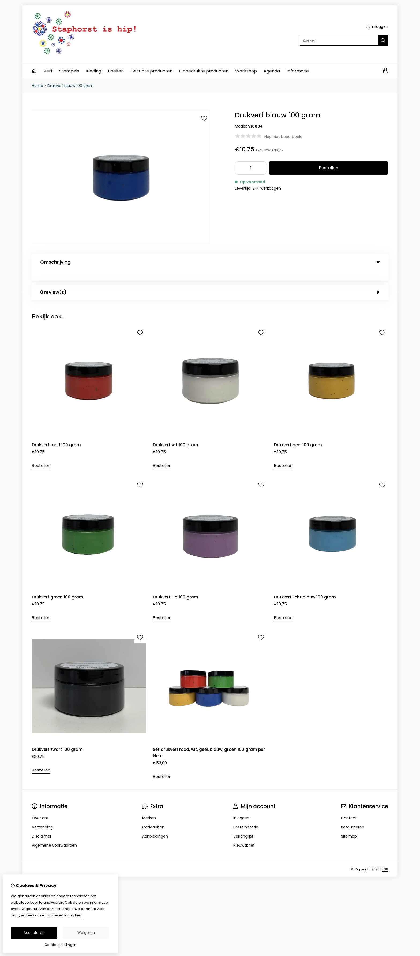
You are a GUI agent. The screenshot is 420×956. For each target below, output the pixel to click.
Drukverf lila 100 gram (175, 586)
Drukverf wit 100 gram (175, 434)
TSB (385, 858)
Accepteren (34, 932)
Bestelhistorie (245, 816)
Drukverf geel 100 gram (298, 434)
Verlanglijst (243, 825)
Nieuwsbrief (244, 834)
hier (78, 915)
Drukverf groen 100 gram (57, 586)
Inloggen (241, 807)
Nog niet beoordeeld (283, 136)
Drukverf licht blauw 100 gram (305, 586)
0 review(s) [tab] (210, 281)
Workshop (246, 71)
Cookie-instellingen (60, 944)
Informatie (298, 71)
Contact (349, 807)
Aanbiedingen (155, 825)
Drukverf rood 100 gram (56, 434)
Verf (47, 71)
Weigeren (86, 932)
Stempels (69, 71)
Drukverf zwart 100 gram (57, 738)
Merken (149, 807)
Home (37, 85)
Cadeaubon (153, 816)
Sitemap (349, 825)
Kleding (93, 71)
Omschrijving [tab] (210, 262)
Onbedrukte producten (203, 71)
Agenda (272, 71)
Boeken (116, 71)
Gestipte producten (151, 71)
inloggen (377, 26)
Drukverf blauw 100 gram (70, 85)
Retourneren (352, 816)
